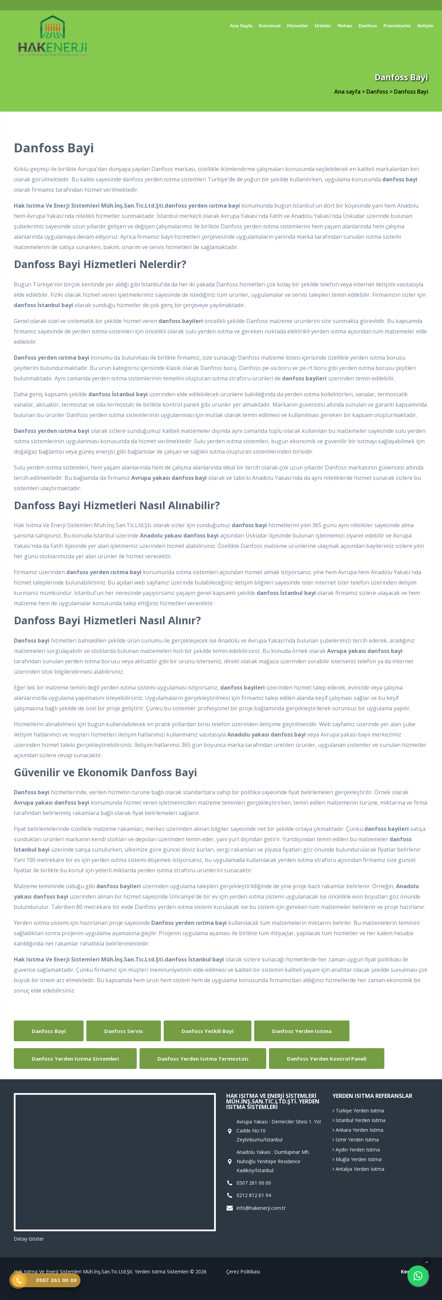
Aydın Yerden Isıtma (356, 1149)
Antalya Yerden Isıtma (358, 1169)
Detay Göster (29, 1238)
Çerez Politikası (243, 1271)
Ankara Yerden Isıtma (358, 1130)
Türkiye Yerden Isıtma (358, 1110)
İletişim (425, 25)
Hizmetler (297, 25)
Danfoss (367, 25)
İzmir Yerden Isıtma (356, 1139)
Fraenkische (397, 25)
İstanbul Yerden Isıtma (359, 1120)
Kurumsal (269, 25)
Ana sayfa (241, 25)
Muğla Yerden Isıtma (357, 1159)
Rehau (345, 25)
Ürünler (323, 25)
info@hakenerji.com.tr (261, 1208)
